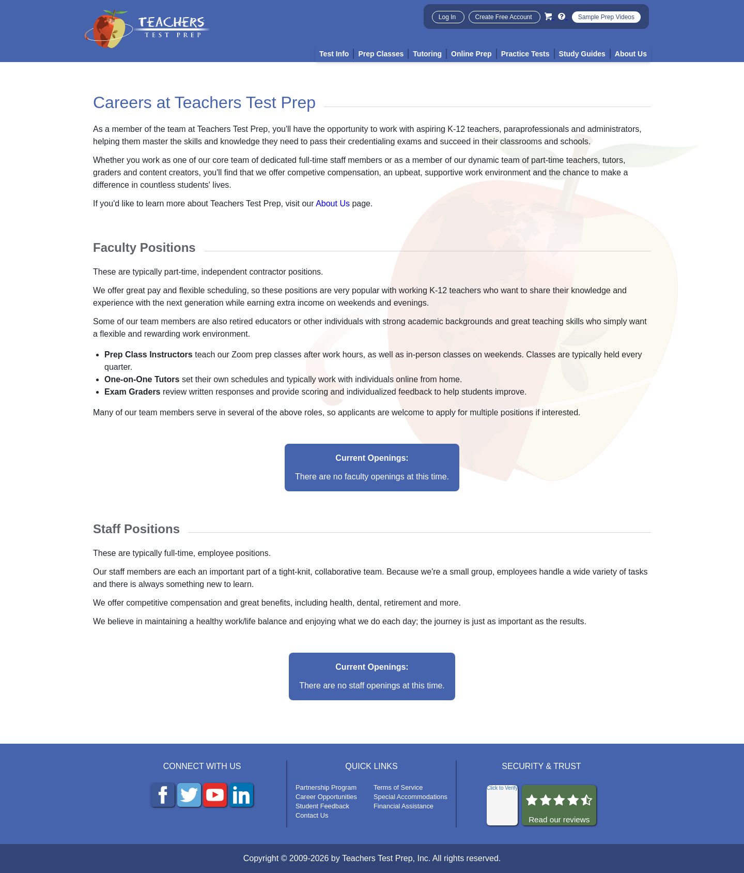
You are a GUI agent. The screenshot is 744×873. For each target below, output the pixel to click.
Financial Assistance (403, 806)
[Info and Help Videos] (562, 16)
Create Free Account (504, 17)
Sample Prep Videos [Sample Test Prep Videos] (606, 17)
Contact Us (312, 815)
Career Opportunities (326, 797)
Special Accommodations (410, 797)
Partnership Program (326, 787)
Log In (448, 17)
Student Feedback (322, 806)
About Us (333, 203)
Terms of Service (398, 787)
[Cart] (549, 16)
